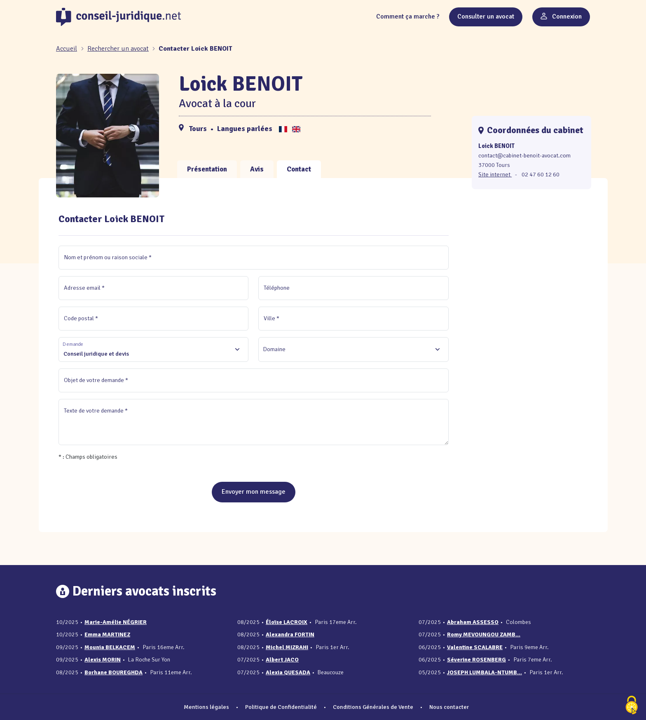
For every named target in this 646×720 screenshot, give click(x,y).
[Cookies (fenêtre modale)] (631, 706)
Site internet (495, 174)
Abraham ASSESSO (473, 622)
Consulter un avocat (485, 16)
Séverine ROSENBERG (476, 659)
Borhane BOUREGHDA (113, 672)
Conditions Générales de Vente (373, 707)
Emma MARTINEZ (107, 634)
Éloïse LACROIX (286, 622)
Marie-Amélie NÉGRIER (115, 622)
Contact (299, 169)
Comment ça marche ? (407, 16)
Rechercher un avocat (118, 49)
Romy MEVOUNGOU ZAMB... (483, 634)
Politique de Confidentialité (281, 707)
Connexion (561, 16)
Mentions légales (206, 707)
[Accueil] (67, 49)
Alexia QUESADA (288, 672)
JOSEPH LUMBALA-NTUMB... (484, 672)
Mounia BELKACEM (109, 647)
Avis (257, 169)
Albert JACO (282, 659)
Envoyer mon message (254, 492)
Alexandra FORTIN (290, 634)
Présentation (207, 169)
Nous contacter (449, 707)
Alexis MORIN (102, 659)
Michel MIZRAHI (287, 647)
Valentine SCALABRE (475, 647)
